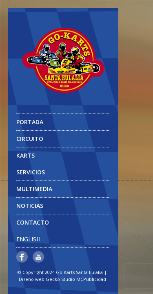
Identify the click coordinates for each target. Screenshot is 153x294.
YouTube (38, 257)
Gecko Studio (60, 279)
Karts (25, 155)
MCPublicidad (91, 279)
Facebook (22, 257)
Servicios (30, 172)
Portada (29, 122)
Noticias (29, 205)
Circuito (29, 139)
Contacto (32, 222)
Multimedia (62, 191)
